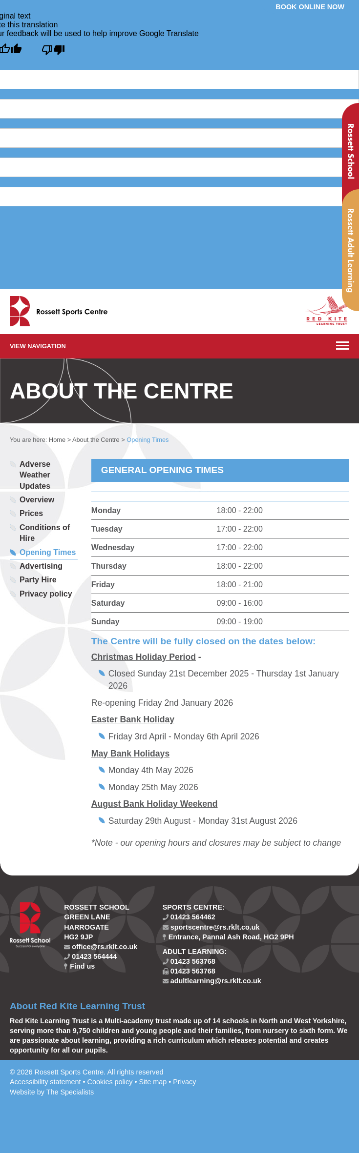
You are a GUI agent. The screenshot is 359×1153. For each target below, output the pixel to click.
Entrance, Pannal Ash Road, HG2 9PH (228, 937)
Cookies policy (110, 1082)
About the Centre (96, 439)
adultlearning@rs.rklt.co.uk (212, 981)
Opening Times (48, 552)
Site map (153, 1082)
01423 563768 (189, 961)
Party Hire (38, 580)
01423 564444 (90, 956)
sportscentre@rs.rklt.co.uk (211, 927)
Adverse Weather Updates (35, 475)
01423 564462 (189, 917)
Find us (79, 966)
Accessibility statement (45, 1082)
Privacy (184, 1082)
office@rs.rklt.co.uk (100, 947)
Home (57, 439)
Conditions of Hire (45, 532)
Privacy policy (46, 594)
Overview (37, 500)
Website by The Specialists (52, 1092)
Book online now (309, 7)
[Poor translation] (53, 50)
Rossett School (350, 153)
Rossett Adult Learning (350, 250)
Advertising (41, 566)
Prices (31, 513)
